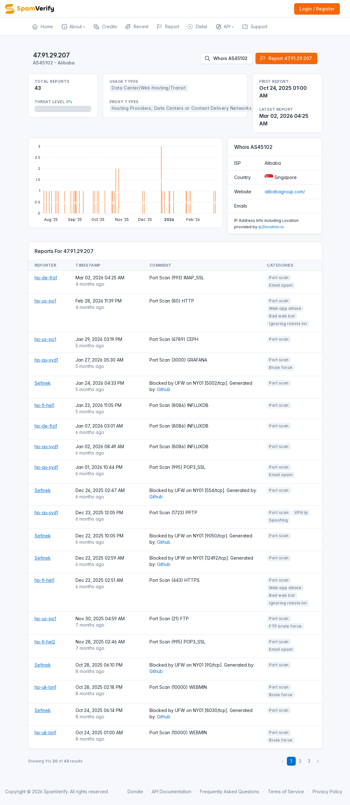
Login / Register (317, 8)
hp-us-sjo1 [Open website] (45, 300)
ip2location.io (271, 226)
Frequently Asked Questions (229, 791)
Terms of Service (286, 791)
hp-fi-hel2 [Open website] (45, 641)
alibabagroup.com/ (285, 191)
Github (163, 389)
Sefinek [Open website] (43, 383)
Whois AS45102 (226, 58)
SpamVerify (56, 791)
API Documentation (171, 791)
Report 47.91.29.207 (286, 58)
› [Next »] (318, 761)
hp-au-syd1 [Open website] (46, 360)
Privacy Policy (327, 791)
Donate (135, 791)
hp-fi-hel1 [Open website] (44, 405)
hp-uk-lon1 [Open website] (45, 687)
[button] (73, 26)
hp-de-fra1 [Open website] (46, 277)
